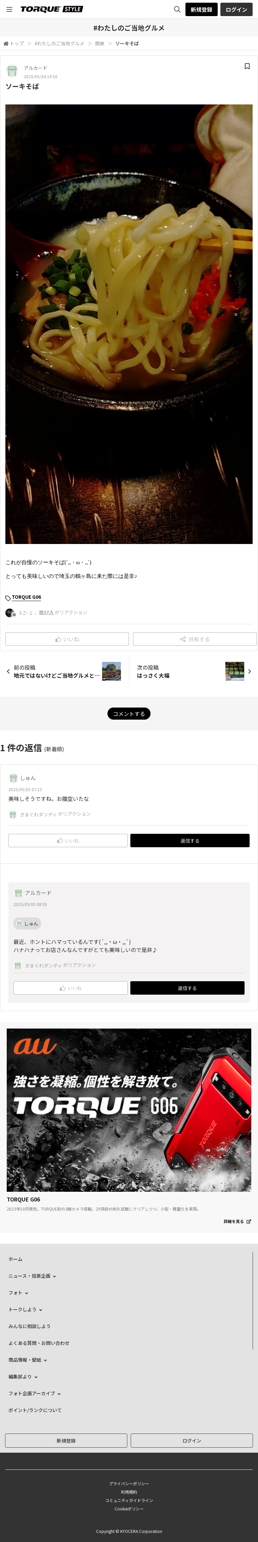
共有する (195, 639)
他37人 (46, 612)
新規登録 (201, 9)
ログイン (236, 9)
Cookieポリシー (129, 1508)
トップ (17, 43)
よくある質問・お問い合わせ (39, 1343)
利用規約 (129, 1492)
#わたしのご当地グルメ (59, 43)
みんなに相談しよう (29, 1326)
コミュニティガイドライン (129, 1500)
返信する (190, 840)
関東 (99, 43)
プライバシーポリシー (129, 1483)
